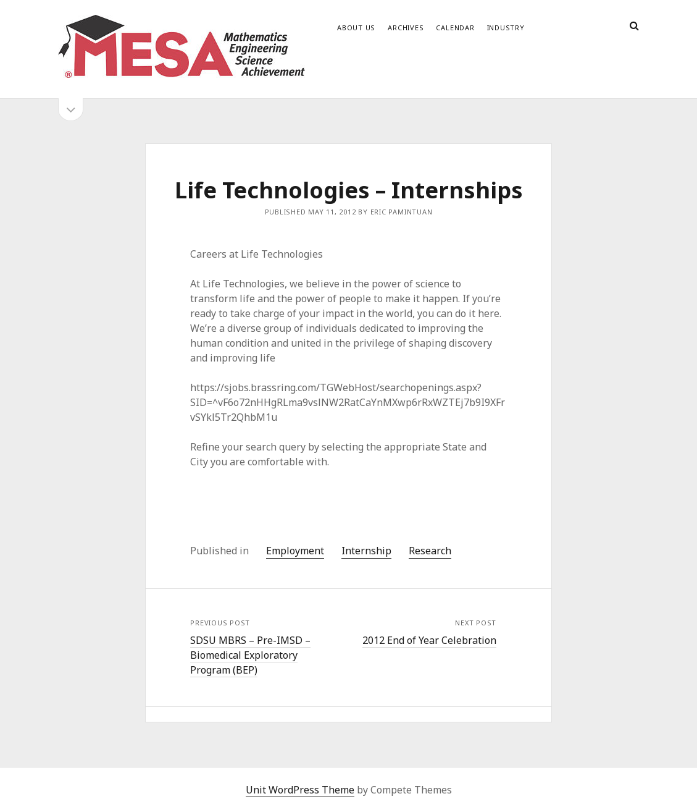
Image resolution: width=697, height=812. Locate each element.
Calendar (455, 27)
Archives (406, 27)
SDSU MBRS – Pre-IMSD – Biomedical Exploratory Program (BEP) (250, 655)
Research (430, 550)
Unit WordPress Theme (300, 790)
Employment (295, 550)
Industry (506, 27)
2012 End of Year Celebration (429, 640)
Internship (366, 550)
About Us (356, 27)
